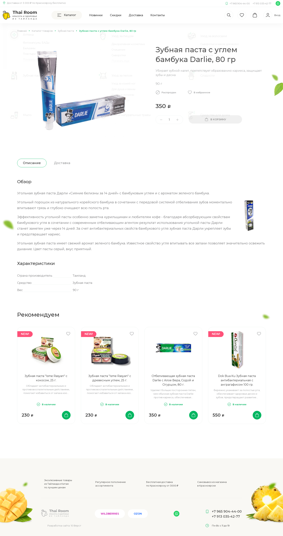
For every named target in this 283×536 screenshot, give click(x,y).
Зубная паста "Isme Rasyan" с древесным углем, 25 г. (109, 378)
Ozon (138, 513)
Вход (277, 15)
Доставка (136, 15)
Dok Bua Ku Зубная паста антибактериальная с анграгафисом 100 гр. (237, 380)
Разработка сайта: (64, 525)
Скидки (115, 15)
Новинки (96, 15)
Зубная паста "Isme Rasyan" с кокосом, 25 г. (46, 378)
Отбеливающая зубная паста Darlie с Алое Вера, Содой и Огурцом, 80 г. (173, 380)
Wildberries (110, 513)
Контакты (157, 15)
